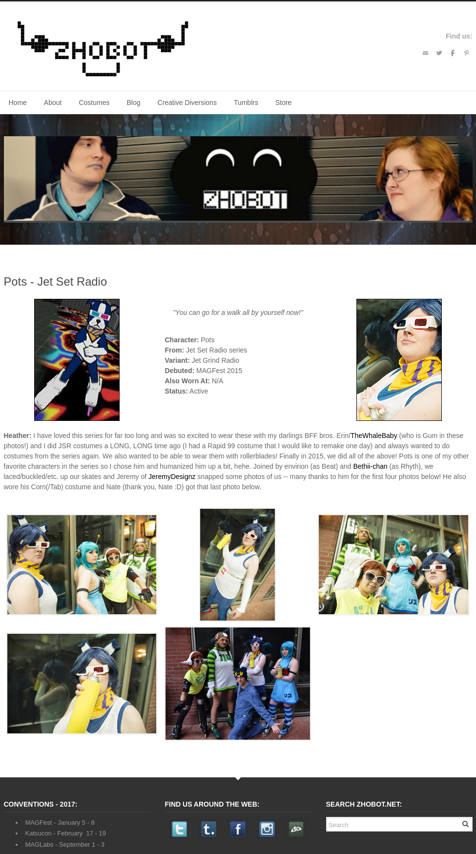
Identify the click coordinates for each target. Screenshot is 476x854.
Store (283, 102)
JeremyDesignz (171, 476)
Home (18, 102)
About (53, 102)
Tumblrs (246, 102)
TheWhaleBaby (374, 435)
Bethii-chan (370, 466)
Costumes (94, 102)
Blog (133, 102)
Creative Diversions (187, 102)
